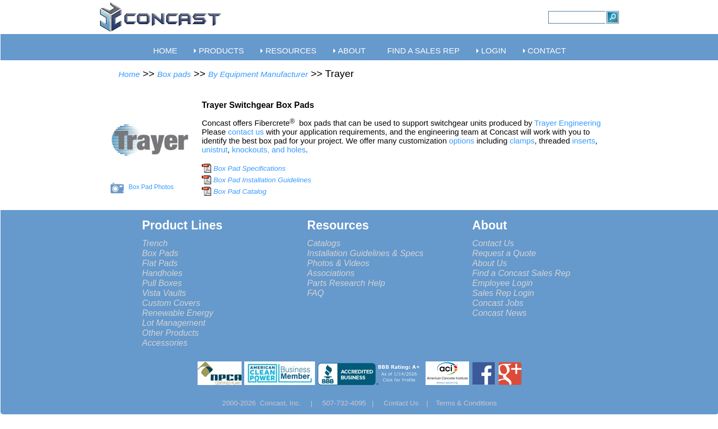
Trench (155, 243)
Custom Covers (171, 302)
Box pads (174, 74)
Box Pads (160, 253)
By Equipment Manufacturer (258, 74)
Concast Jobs (498, 302)
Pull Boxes (162, 283)
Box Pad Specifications (249, 168)
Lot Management (173, 322)
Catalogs (324, 243)
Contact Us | (410, 403)
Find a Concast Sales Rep (521, 273)
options (461, 140)
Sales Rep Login (503, 293)
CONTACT (547, 50)
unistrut (214, 149)
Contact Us (493, 243)
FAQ (315, 293)
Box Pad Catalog (239, 191)
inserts (583, 140)
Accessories (165, 342)
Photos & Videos (338, 263)
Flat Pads (160, 263)
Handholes (162, 273)
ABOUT (352, 50)
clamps (522, 140)
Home (129, 74)
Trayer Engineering (569, 122)
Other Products (170, 332)
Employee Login (502, 283)
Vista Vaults (164, 293)
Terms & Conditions (466, 403)
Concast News (499, 312)
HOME (165, 50)
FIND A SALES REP (423, 50)
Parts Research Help (346, 283)
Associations (330, 273)
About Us (489, 263)
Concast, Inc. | (289, 403)
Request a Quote (504, 253)
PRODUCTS (221, 50)
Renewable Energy (177, 312)
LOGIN (493, 50)
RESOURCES (290, 50)
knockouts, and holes (269, 149)
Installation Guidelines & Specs (365, 253)
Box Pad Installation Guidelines (262, 180)
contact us (247, 131)
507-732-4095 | (352, 403)
